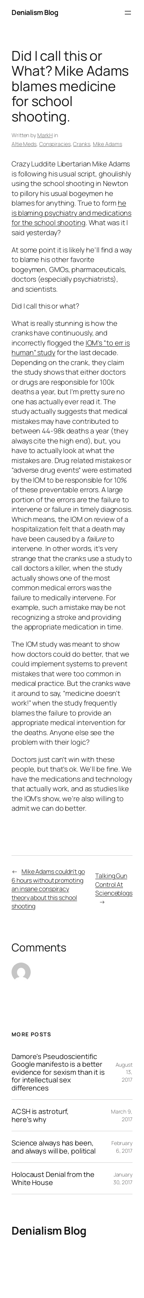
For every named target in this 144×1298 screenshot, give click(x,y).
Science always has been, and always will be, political (54, 1147)
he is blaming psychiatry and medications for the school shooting (71, 212)
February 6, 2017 (121, 1146)
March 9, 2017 (121, 1115)
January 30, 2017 (122, 1178)
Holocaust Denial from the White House (53, 1178)
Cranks (81, 144)
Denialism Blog (35, 12)
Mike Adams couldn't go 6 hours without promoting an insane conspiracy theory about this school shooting (48, 888)
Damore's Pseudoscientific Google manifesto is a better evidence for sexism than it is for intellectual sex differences (58, 1072)
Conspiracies (55, 144)
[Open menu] (127, 12)
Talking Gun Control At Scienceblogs (113, 884)
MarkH (45, 135)
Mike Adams (107, 144)
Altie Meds (24, 144)
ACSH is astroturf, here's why (40, 1115)
